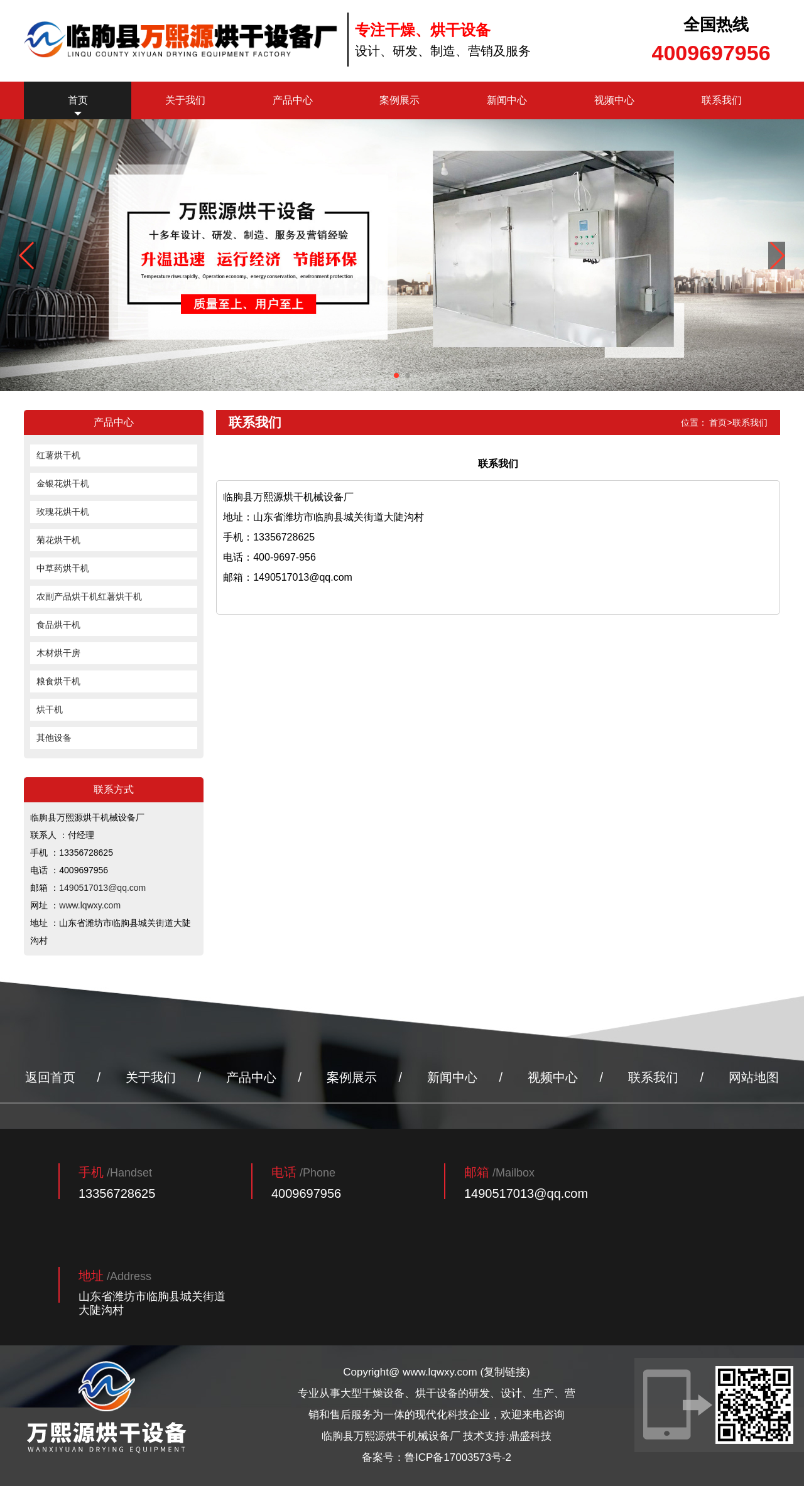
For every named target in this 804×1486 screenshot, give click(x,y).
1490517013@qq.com (102, 888)
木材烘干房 (58, 653)
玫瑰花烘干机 (62, 512)
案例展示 (399, 100)
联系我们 (722, 100)
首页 (78, 100)
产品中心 (293, 100)
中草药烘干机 (62, 568)
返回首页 (50, 1077)
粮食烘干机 (58, 681)
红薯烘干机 (58, 455)
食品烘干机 (58, 625)
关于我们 (185, 100)
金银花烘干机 (62, 483)
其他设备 (54, 738)
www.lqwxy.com (90, 905)
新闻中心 (507, 100)
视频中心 (614, 100)
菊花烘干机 (58, 540)
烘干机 (49, 709)
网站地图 (754, 1077)
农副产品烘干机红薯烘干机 (89, 596)
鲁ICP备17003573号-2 (458, 1457)
